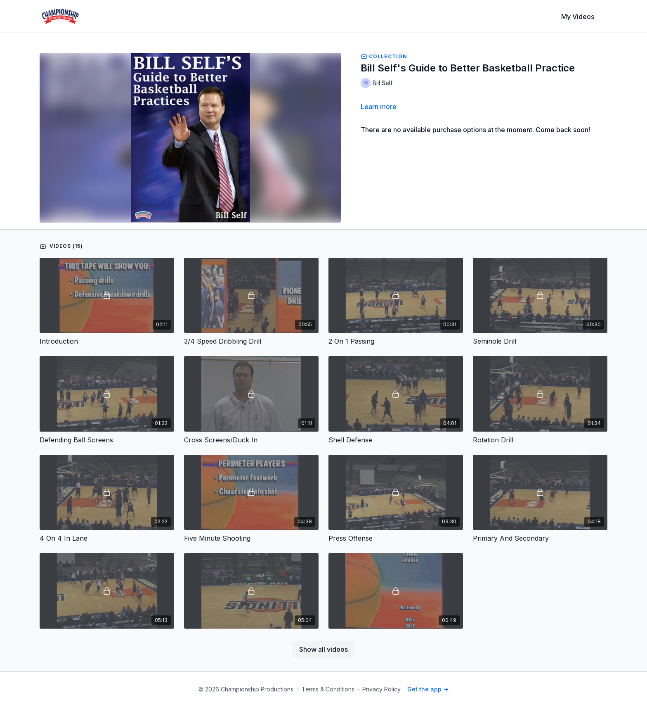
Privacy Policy (381, 689)
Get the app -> (428, 689)
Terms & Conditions (328, 689)
